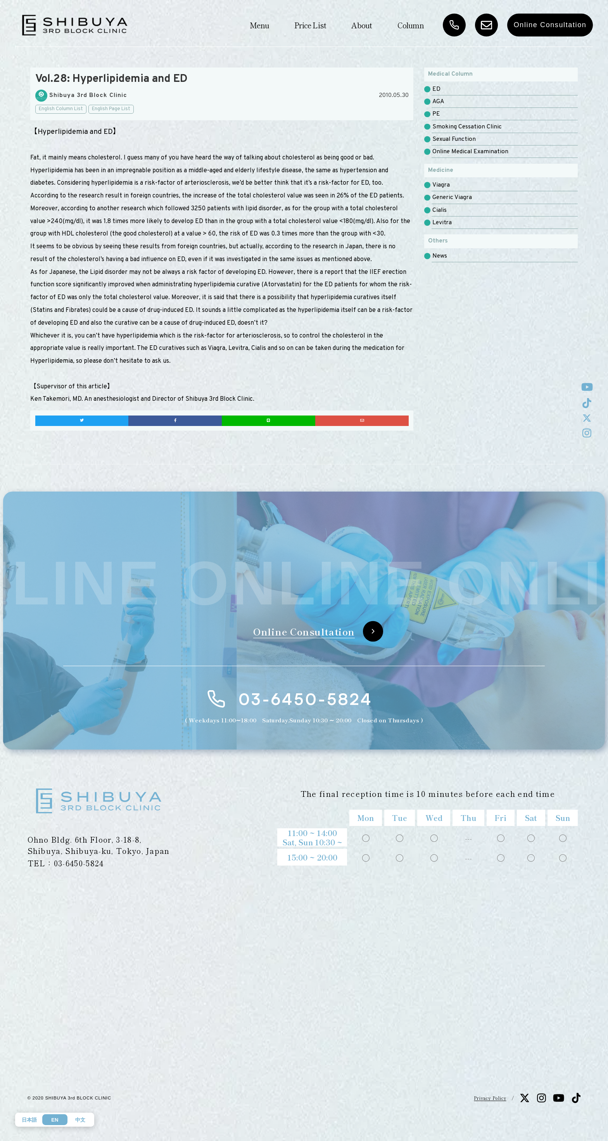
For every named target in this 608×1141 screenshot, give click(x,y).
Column (410, 25)
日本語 (29, 1120)
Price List (310, 25)
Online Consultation (550, 25)
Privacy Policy (490, 1098)
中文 (80, 1120)
